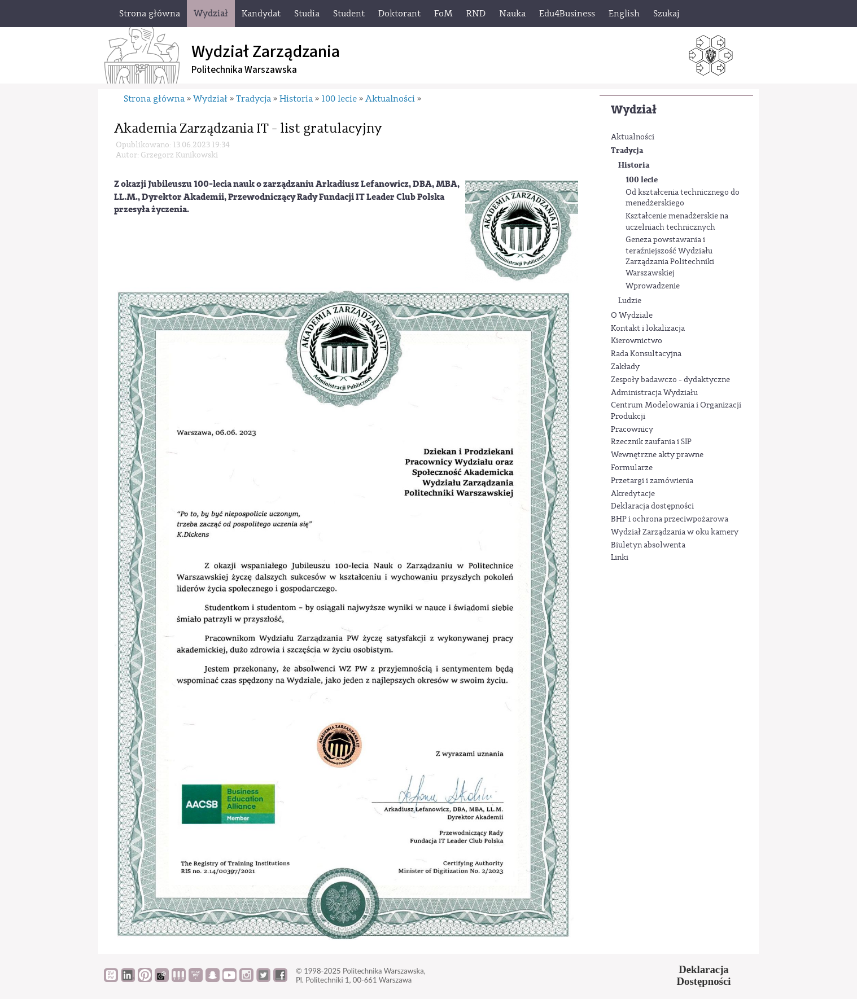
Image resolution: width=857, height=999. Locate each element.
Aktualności (632, 137)
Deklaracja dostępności (652, 506)
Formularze (632, 468)
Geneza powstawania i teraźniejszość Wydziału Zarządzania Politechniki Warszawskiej (670, 256)
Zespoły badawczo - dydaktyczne (670, 380)
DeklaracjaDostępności (704, 975)
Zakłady (625, 367)
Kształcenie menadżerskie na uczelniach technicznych (677, 222)
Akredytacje (633, 494)
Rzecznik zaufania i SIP (651, 442)
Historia (633, 165)
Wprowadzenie (653, 286)
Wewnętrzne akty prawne (657, 455)
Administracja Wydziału (654, 393)
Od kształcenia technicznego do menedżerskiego (683, 198)
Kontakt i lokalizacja (648, 328)
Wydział (634, 110)
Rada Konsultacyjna (646, 354)
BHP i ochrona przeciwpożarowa (669, 519)
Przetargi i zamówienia (652, 481)
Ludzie (629, 301)
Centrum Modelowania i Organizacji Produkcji (676, 411)
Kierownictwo (636, 341)
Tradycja (627, 150)
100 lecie (642, 179)
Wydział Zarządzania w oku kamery (674, 532)
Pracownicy (632, 429)
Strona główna (154, 98)
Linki (619, 558)
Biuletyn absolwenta (648, 545)
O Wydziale (632, 315)
